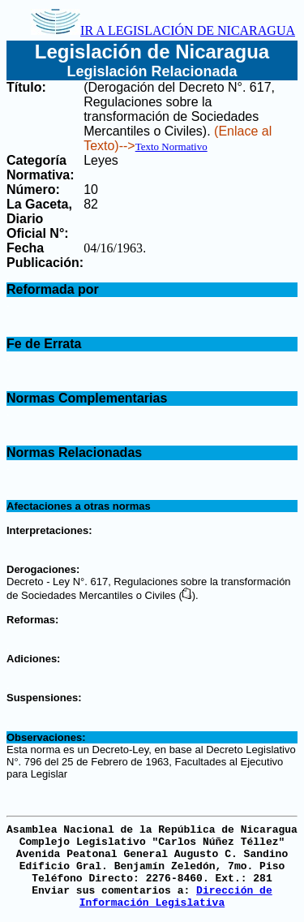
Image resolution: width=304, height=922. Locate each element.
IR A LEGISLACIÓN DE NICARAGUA (163, 30)
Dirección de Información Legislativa (175, 897)
